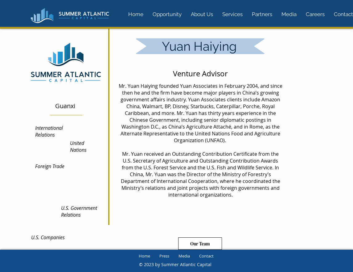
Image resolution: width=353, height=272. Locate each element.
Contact (206, 256)
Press (164, 256)
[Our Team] (200, 243)
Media (184, 256)
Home (144, 256)
